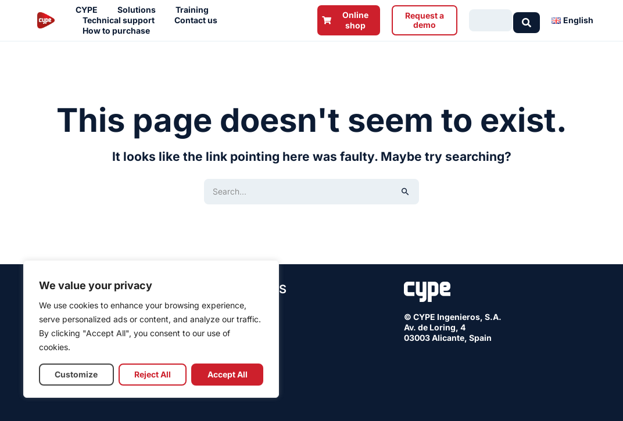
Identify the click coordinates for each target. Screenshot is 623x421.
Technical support (121, 20)
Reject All (152, 374)
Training (195, 10)
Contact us (198, 20)
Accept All (227, 374)
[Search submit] (526, 20)
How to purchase (119, 31)
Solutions (139, 10)
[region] (151, 329)
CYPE (89, 10)
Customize (76, 374)
